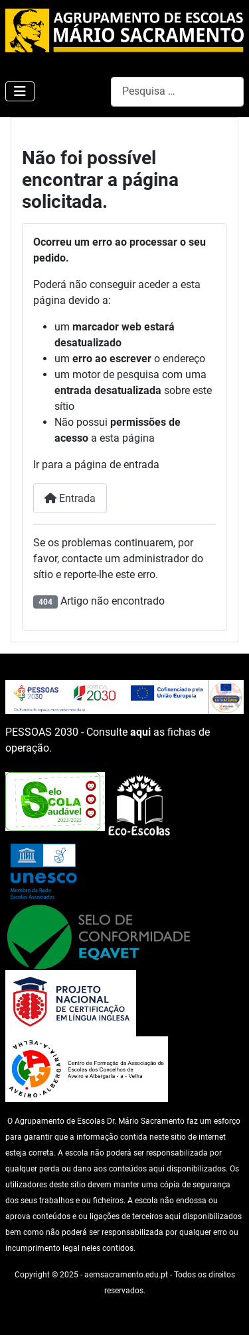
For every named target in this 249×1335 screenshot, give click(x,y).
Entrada (70, 498)
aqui (140, 732)
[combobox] (177, 92)
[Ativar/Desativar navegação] (20, 91)
